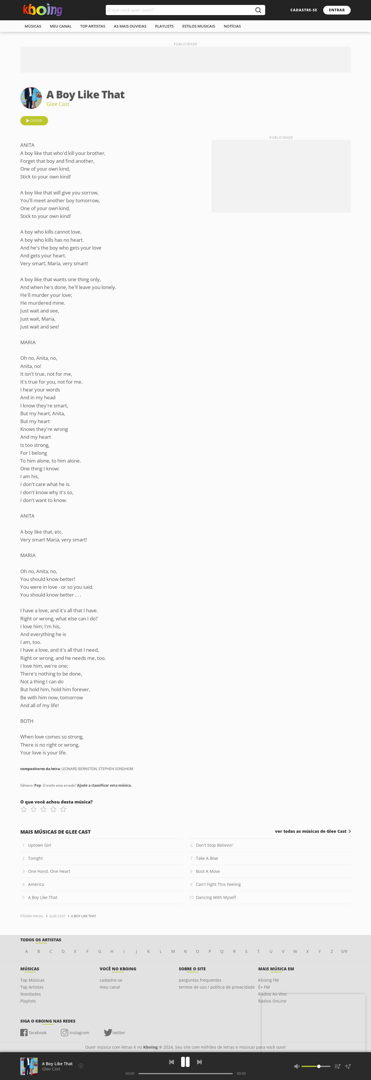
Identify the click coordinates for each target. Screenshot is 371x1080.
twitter (118, 1032)
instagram (79, 1032)
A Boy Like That (42, 897)
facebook (37, 1032)
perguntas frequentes (200, 980)
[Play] (185, 1062)
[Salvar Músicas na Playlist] (348, 1066)
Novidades (30, 994)
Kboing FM (268, 980)
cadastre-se (303, 10)
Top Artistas (31, 987)
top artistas (92, 26)
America (36, 884)
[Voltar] (171, 1062)
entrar (337, 10)
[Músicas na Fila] (338, 1066)
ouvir (36, 120)
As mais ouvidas (130, 26)
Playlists (28, 1001)
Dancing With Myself (216, 897)
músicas (33, 26)
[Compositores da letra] (81, 1065)
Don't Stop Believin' (214, 845)
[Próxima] (199, 1062)
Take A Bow (207, 858)
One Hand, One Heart (49, 871)
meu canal (61, 26)
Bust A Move (208, 871)
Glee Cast (57, 103)
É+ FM (264, 987)
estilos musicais (198, 26)
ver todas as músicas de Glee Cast (310, 831)
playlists (164, 26)
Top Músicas (32, 980)
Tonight (35, 858)
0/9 (344, 951)
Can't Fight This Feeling (218, 884)
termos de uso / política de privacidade (217, 987)
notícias (232, 26)
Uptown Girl (39, 845)
